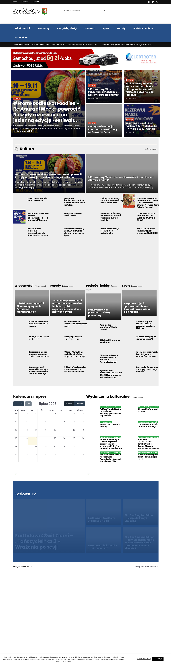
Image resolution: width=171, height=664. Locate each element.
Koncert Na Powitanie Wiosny (110, 425)
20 (26, 438)
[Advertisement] (86, 257)
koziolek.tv (21, 37)
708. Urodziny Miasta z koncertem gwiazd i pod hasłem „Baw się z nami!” (103, 92)
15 (46, 430)
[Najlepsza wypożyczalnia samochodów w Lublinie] (85, 58)
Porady (121, 28)
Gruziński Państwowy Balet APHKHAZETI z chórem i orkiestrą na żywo (74, 232)
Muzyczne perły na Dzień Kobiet (73, 214)
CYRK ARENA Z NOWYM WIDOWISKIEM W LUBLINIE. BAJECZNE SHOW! (147, 216)
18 (74, 430)
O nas (15, 2)
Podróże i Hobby (143, 28)
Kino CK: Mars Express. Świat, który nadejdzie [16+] (148, 456)
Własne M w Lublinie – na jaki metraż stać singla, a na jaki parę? (74, 354)
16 (55, 430)
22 (45, 438)
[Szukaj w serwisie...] (82, 10)
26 (83, 438)
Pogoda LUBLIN (142, 14)
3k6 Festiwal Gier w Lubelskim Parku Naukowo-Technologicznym (109, 358)
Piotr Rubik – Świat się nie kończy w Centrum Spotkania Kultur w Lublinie (110, 216)
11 (74, 421)
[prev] (16, 403)
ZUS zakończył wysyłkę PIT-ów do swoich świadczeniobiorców (75, 369)
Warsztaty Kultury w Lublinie (110, 407)
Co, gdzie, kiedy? (67, 28)
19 (83, 430)
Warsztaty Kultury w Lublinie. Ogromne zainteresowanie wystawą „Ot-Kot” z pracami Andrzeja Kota (111, 444)
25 (74, 438)
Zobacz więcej (144, 658)
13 (27, 430)
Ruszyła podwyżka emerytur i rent (73, 337)
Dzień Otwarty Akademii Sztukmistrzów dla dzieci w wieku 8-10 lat (38, 232)
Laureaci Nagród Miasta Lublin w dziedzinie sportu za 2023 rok (145, 324)
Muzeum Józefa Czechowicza (148, 437)
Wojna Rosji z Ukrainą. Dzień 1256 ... (83, 44)
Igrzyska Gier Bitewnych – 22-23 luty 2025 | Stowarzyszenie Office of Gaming (111, 373)
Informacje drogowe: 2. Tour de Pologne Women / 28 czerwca (147, 354)
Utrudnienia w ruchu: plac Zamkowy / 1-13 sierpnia (38, 323)
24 (64, 438)
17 (64, 430)
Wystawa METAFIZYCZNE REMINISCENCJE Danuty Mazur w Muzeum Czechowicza (148, 444)
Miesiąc (68, 403)
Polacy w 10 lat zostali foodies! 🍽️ (39, 337)
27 (16, 413)
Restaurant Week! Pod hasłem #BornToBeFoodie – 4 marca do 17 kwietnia (141, 126)
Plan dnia (79, 403)
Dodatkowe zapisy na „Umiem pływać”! (146, 337)
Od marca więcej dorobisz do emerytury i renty (75, 323)
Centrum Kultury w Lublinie (147, 422)
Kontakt (36, 2)
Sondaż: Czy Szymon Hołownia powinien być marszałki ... (127, 44)
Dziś (28, 403)
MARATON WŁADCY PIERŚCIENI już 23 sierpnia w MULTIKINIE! (147, 231)
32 (16, 454)
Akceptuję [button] (157, 658)
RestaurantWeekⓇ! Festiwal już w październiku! (109, 231)
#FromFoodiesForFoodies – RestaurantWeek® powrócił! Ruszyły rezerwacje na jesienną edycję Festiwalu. (47, 112)
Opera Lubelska (105, 422)
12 (84, 421)
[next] (21, 403)
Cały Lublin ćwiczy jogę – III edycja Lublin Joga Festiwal (147, 369)
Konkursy (43, 28)
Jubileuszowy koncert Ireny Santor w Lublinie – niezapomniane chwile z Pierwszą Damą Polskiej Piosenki (140, 89)
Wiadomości (22, 28)
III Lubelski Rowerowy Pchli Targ (110, 341)
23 (55, 438)
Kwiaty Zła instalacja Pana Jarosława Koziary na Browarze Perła (103, 129)
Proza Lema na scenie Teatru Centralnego (148, 425)
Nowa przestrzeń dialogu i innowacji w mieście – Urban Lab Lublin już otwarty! (38, 370)
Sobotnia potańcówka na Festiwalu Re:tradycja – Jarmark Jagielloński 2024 (110, 457)
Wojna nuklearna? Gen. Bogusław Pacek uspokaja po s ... (39, 44)
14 (36, 430)
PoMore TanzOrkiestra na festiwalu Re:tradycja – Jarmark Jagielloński (110, 412)
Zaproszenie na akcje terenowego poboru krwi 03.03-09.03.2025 (39, 354)
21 (36, 438)
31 (16, 446)
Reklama (24, 2)
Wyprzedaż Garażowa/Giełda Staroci (108, 327)
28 (16, 421)
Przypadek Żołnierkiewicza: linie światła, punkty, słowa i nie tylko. (75, 201)
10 (64, 421)
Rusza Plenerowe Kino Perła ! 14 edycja (37, 199)
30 (36, 413)
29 (26, 413)
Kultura (90, 28)
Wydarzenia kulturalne (114, 396)
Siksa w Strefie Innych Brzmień (148, 410)
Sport (105, 28)
